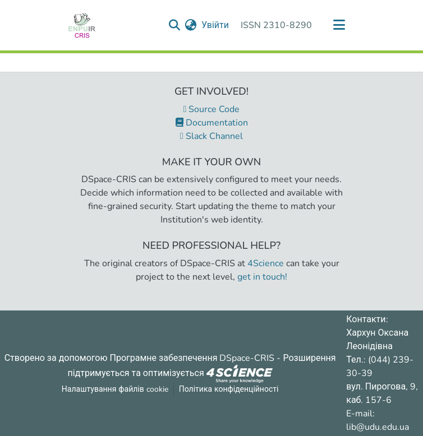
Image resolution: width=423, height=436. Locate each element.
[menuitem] (191, 25)
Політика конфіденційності (229, 389)
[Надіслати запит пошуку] (175, 25)
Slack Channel (211, 136)
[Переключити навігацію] (339, 25)
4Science (265, 263)
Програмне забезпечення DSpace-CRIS (192, 358)
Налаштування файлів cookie (115, 389)
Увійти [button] (215, 25)
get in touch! (262, 277)
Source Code (211, 109)
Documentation (212, 123)
